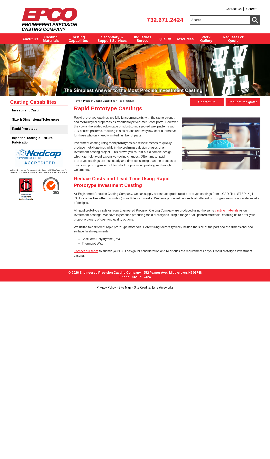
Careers (251, 9)
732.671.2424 (165, 20)
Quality (165, 39)
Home (77, 101)
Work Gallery (206, 39)
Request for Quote (242, 102)
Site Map (124, 287)
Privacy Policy (106, 287)
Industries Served (142, 39)
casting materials (226, 210)
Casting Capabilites (78, 39)
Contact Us (234, 9)
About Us (30, 39)
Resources (185, 39)
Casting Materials (51, 39)
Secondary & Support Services (112, 39)
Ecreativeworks (162, 287)
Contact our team (86, 251)
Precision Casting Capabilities (99, 101)
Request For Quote (233, 39)
